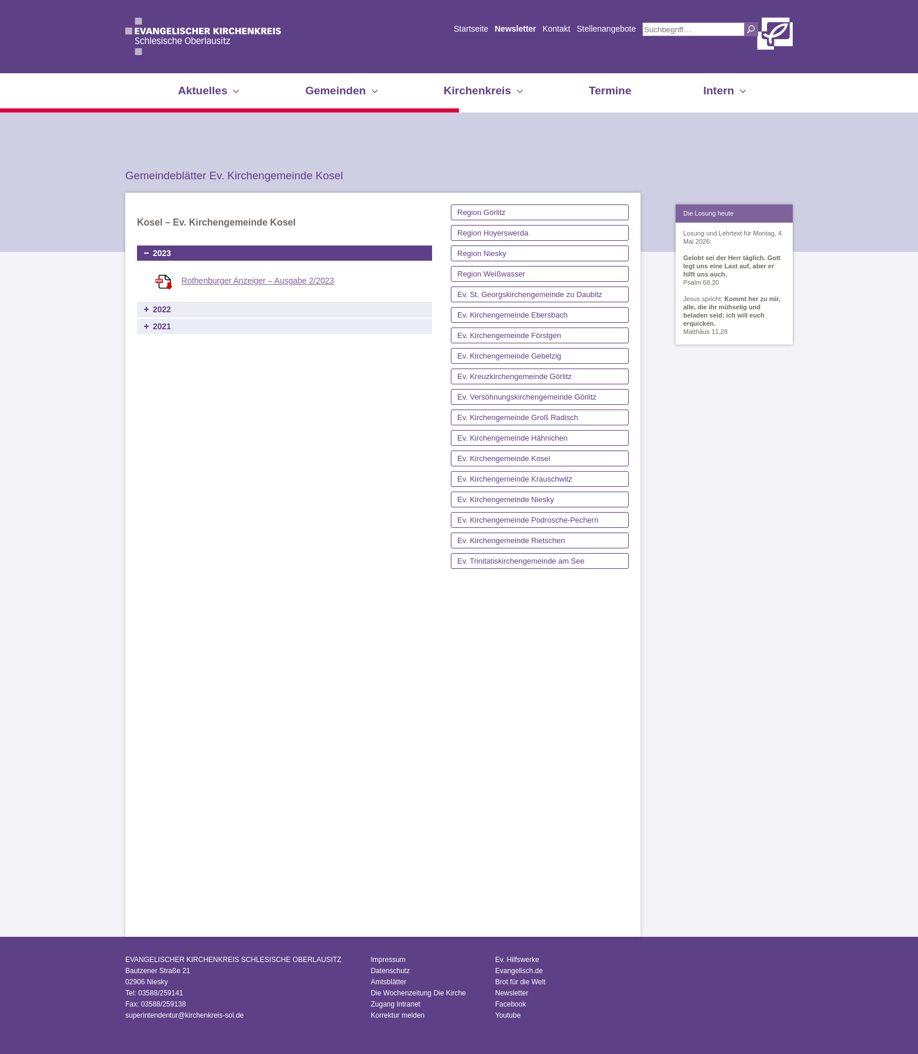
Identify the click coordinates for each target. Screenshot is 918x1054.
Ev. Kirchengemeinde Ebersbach (512, 315)
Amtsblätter (388, 982)
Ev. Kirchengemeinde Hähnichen (512, 438)
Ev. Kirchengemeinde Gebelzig (509, 356)
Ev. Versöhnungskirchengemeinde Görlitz (527, 397)
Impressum (388, 960)
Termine (610, 90)
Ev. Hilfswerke (517, 960)
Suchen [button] (751, 29)
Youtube (508, 1015)
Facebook (510, 1004)
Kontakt (556, 28)
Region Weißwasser (491, 274)
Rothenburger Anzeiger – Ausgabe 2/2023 (257, 280)
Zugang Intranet (395, 1004)
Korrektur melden (397, 1015)
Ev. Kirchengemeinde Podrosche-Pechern (527, 520)
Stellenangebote (606, 28)
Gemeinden (335, 90)
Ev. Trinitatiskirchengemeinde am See (520, 561)
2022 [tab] (162, 309)
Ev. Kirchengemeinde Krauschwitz (514, 479)
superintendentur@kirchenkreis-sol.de (184, 1015)
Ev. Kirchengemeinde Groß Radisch (517, 417)
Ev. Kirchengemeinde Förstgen (509, 335)
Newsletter (515, 28)
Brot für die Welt (520, 982)
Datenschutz (390, 971)
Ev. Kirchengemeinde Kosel (503, 458)
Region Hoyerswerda (492, 232)
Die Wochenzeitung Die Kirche (418, 993)
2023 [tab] (162, 253)
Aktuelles (202, 90)
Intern (718, 90)
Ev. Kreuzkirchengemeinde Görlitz (514, 376)
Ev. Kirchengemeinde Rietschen (511, 540)
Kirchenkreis (477, 90)
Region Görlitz (481, 212)
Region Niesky (481, 253)
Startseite (471, 28)
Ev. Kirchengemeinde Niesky (505, 499)
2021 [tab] (162, 326)
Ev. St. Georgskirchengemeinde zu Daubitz (529, 294)
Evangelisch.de (519, 971)
